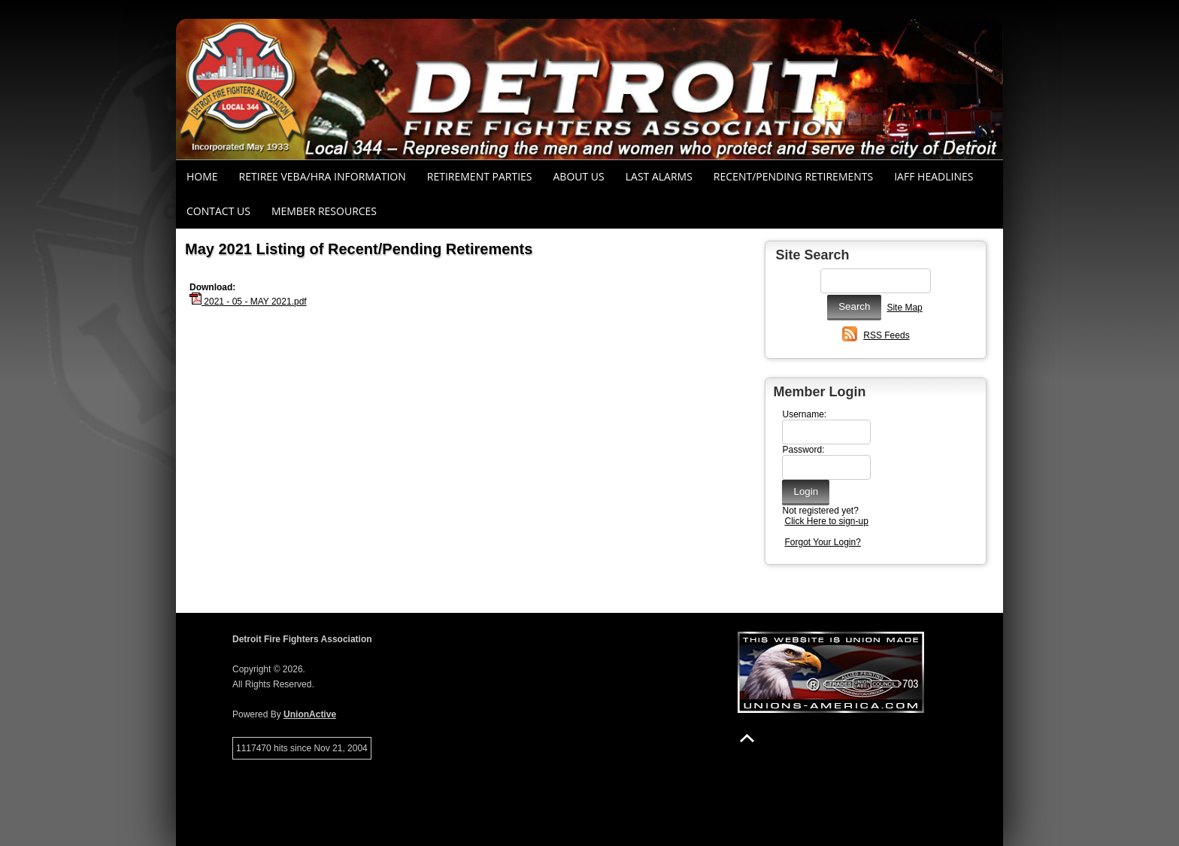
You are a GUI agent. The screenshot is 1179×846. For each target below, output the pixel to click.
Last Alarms (659, 176)
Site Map (904, 307)
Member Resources (324, 211)
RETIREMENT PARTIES (479, 176)
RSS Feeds (886, 335)
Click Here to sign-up (826, 521)
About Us (579, 176)
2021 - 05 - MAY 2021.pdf (248, 301)
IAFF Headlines (933, 176)
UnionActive (309, 714)
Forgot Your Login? (822, 542)
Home (202, 176)
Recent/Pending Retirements (793, 176)
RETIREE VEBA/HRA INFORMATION (322, 176)
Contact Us (218, 211)
